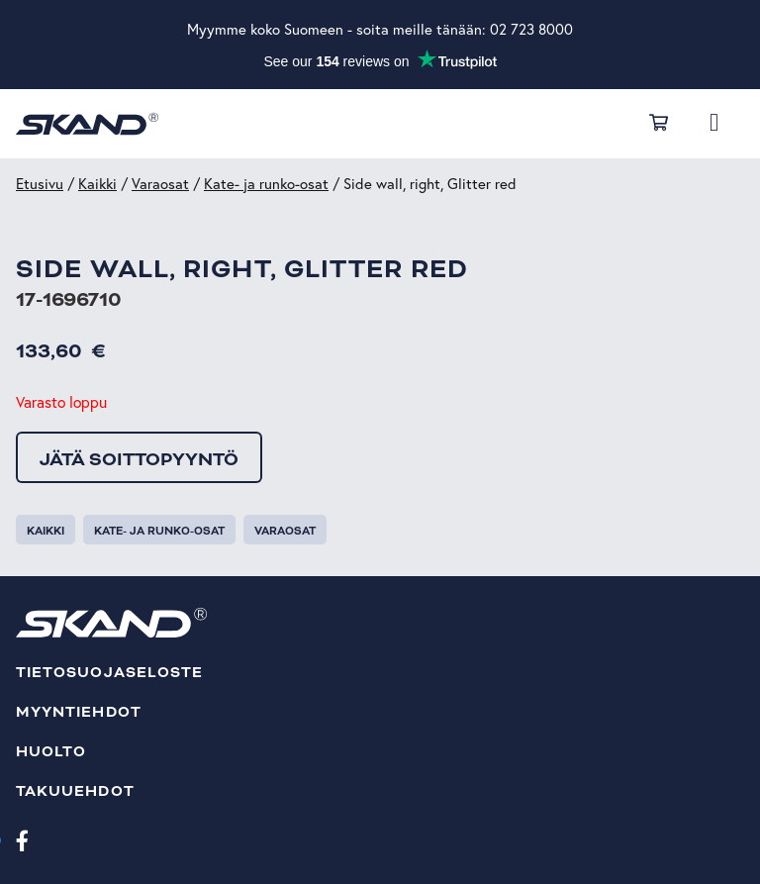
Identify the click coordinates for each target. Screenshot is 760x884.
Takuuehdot (75, 791)
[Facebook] (22, 839)
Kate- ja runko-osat (266, 183)
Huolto (51, 751)
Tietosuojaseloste (109, 672)
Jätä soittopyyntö (139, 459)
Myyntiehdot (79, 712)
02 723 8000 (531, 29)
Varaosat (160, 183)
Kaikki (97, 183)
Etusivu (39, 183)
